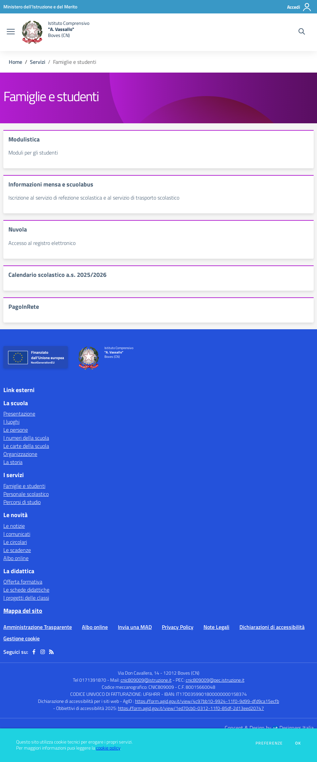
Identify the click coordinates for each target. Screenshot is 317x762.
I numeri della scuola (26, 438)
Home (15, 62)
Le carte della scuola (26, 446)
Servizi (37, 62)
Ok (298, 743)
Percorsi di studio (22, 502)
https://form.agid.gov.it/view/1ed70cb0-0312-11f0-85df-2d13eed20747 (191, 708)
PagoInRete (23, 306)
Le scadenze (17, 550)
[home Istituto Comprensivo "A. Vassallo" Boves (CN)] (55, 32)
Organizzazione (20, 454)
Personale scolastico (26, 494)
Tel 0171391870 (89, 679)
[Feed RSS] (51, 652)
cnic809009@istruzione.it (146, 679)
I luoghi (11, 422)
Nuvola (17, 229)
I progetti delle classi (26, 598)
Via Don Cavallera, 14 (138, 672)
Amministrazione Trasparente (37, 627)
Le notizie (14, 526)
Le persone (15, 430)
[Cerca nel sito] (302, 32)
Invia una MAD (135, 627)
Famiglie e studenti (24, 486)
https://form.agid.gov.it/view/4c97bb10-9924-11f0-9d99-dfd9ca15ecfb (207, 701)
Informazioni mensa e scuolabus (50, 184)
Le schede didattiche (26, 590)
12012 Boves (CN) (181, 672)
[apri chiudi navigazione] (11, 32)
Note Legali (216, 627)
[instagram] (43, 652)
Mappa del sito (22, 610)
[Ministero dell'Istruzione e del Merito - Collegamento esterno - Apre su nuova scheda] (40, 6)
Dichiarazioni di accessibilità (272, 627)
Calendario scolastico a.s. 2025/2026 (57, 274)
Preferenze (269, 743)
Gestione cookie (21, 638)
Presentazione (19, 414)
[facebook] (34, 652)
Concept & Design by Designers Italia (269, 728)
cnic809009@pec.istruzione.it (215, 679)
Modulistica (24, 139)
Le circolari (15, 542)
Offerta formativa (22, 582)
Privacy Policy (177, 627)
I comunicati (16, 534)
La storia (12, 462)
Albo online (16, 558)
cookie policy (108, 748)
